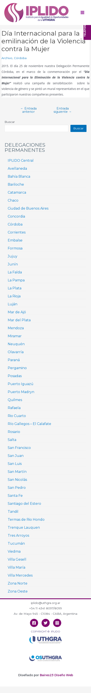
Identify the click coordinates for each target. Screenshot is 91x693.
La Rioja (14, 296)
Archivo (6, 58)
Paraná (14, 360)
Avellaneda (17, 168)
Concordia (16, 216)
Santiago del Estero (24, 504)
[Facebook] (34, 623)
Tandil (13, 512)
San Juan (16, 456)
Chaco (13, 200)
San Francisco (19, 448)
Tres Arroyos (18, 535)
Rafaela (14, 408)
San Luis (15, 464)
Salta (12, 440)
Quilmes (15, 400)
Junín (13, 264)
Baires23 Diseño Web (56, 675)
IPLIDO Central (21, 160)
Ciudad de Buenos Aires (28, 208)
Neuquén (16, 344)
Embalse (15, 240)
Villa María (16, 567)
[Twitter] (46, 623)
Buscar (9, 122)
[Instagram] (57, 623)
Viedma (14, 551)
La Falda (15, 272)
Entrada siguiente (63, 110)
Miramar (15, 336)
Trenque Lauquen (24, 527)
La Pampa (16, 280)
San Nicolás (17, 480)
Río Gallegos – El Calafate (29, 424)
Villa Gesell (17, 559)
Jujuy (12, 256)
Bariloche (16, 184)
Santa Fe (15, 496)
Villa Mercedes (20, 575)
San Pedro (17, 488)
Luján (12, 304)
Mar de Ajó (17, 312)
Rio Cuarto (17, 416)
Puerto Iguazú (20, 384)
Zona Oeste (18, 591)
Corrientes (16, 232)
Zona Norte (17, 583)
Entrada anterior (28, 110)
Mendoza (16, 328)
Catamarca (17, 192)
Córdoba (20, 58)
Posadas (15, 376)
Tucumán (16, 543)
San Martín (17, 472)
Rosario (14, 432)
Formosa (15, 248)
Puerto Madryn (21, 392)
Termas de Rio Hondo (26, 519)
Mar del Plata (19, 320)
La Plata (14, 288)
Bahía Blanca (19, 176)
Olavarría (16, 352)
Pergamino (17, 368)
